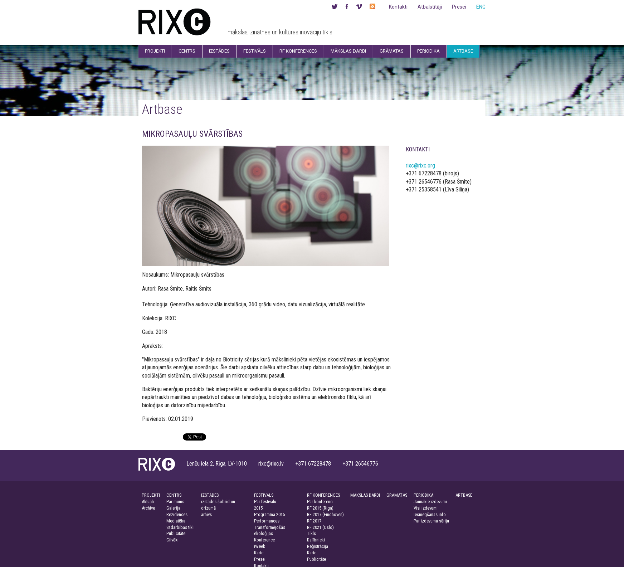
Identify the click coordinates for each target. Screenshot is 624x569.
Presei (459, 7)
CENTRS (173, 495)
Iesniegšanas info (430, 514)
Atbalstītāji (430, 7)
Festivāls (254, 51)
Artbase (463, 51)
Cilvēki (172, 540)
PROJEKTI (151, 495)
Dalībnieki (316, 540)
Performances (266, 521)
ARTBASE (463, 495)
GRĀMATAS (396, 495)
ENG (481, 7)
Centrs (187, 51)
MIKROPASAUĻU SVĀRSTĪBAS (192, 134)
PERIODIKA (423, 495)
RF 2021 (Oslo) (320, 527)
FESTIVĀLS (263, 495)
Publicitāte (175, 533)
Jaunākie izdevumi (430, 501)
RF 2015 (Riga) (320, 508)
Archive (148, 508)
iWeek (259, 546)
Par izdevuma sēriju (431, 521)
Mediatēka (175, 521)
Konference (264, 540)
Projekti (155, 51)
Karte (258, 552)
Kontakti (398, 7)
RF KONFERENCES (323, 495)
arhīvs (206, 514)
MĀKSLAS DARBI (365, 495)
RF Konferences (298, 51)
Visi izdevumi (426, 508)
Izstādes (219, 51)
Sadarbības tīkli (180, 527)
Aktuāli (148, 501)
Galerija (173, 508)
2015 (258, 508)
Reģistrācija (317, 546)
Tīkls (311, 533)
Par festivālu (265, 501)
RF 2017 (314, 521)
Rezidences (176, 514)
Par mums (175, 501)
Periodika (428, 51)
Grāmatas (392, 51)
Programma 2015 (269, 514)
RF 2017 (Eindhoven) (325, 514)
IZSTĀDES (210, 495)
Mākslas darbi (348, 51)
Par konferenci (320, 501)
